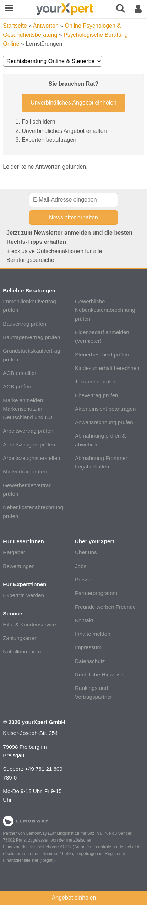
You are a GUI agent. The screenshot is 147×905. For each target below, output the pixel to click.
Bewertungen (19, 566)
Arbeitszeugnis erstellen (31, 458)
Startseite (15, 26)
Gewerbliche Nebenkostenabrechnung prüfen (105, 310)
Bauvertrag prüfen (24, 324)
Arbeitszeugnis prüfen (29, 445)
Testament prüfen (95, 381)
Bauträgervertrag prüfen (31, 337)
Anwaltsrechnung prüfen (104, 422)
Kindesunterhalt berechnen (107, 368)
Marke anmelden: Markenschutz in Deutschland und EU (27, 409)
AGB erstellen (19, 373)
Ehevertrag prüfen (96, 395)
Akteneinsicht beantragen (105, 409)
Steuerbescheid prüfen (102, 355)
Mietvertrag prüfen (25, 471)
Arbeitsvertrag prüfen (28, 431)
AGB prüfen (17, 386)
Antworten (46, 26)
